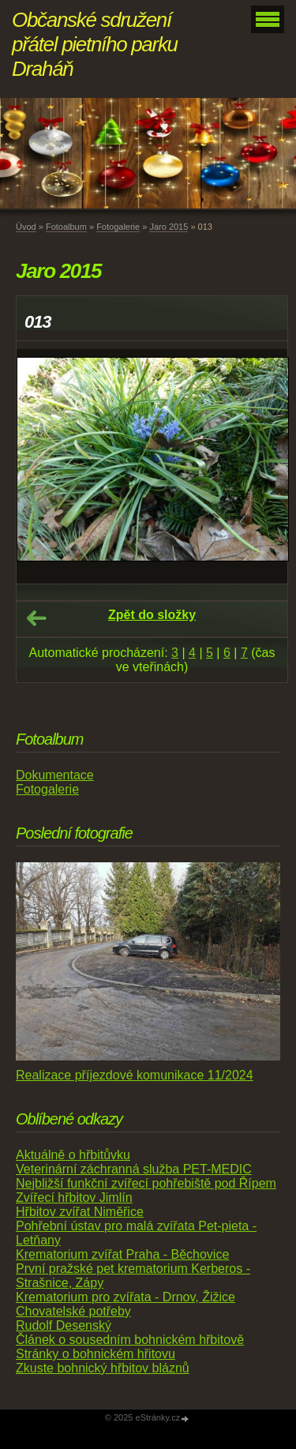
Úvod (26, 226)
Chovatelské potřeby (73, 1311)
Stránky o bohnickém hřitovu (95, 1354)
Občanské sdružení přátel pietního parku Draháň (95, 44)
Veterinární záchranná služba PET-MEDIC (134, 1169)
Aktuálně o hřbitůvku (73, 1155)
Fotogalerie (118, 226)
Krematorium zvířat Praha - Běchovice (122, 1254)
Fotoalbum (66, 226)
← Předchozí (36, 618)
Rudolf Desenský (63, 1325)
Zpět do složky (152, 614)
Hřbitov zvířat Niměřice (80, 1211)
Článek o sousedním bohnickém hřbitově (130, 1339)
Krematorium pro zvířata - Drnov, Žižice (125, 1297)
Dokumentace (55, 775)
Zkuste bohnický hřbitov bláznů (102, 1368)
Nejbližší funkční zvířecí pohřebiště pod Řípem (146, 1183)
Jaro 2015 (168, 226)
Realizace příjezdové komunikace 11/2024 (134, 1075)
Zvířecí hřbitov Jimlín (74, 1197)
